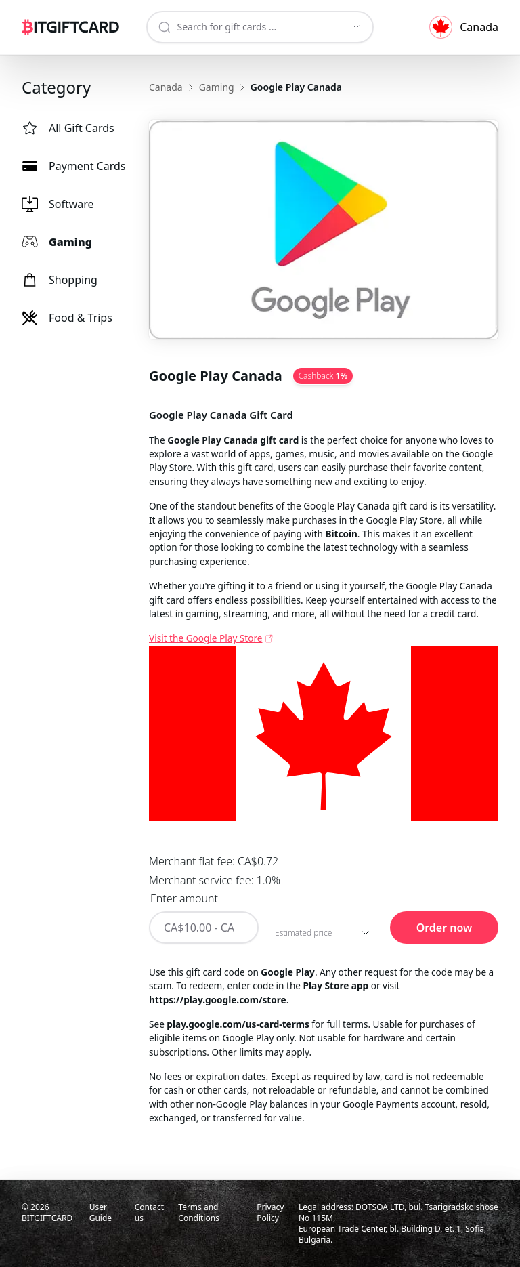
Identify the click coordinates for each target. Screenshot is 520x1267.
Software (58, 204)
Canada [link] (166, 87)
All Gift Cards (68, 128)
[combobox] (248, 27)
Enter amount (184, 898)
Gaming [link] (216, 87)
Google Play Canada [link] (296, 87)
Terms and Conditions (198, 1212)
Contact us (149, 1212)
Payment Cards (74, 166)
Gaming (57, 242)
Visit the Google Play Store (205, 637)
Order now (444, 927)
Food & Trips (67, 318)
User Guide (100, 1212)
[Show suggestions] (356, 27)
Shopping (60, 280)
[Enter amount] (204, 927)
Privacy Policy (270, 1212)
